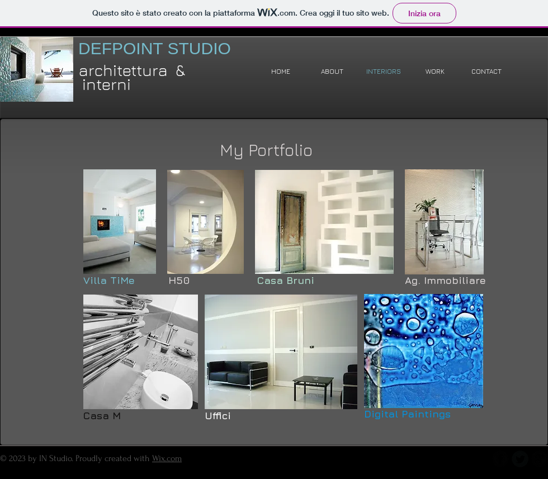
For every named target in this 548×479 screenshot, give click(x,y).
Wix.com (167, 458)
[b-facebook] (500, 458)
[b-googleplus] (539, 458)
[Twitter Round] (520, 458)
